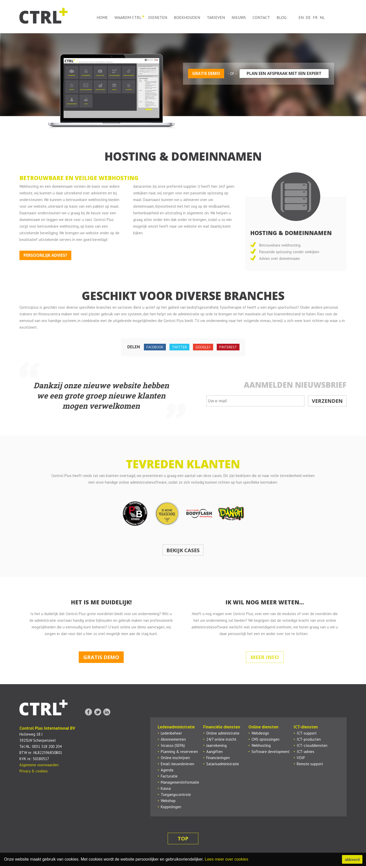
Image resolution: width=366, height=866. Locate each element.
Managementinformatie (180, 782)
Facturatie (169, 776)
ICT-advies (305, 751)
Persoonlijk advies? (45, 255)
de (308, 17)
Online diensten (263, 727)
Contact (261, 17)
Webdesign (260, 733)
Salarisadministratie (222, 763)
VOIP (301, 757)
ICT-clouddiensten (312, 745)
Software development (270, 751)
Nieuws (239, 17)
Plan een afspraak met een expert (284, 73)
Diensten (157, 17)
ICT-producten (309, 739)
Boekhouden (187, 17)
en (301, 17)
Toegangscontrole (176, 794)
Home (102, 17)
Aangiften (214, 751)
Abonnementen (173, 739)
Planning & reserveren (179, 751)
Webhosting (261, 745)
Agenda (167, 770)
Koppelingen (171, 806)
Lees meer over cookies (226, 859)
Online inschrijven (175, 757)
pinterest (228, 347)
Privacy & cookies (33, 771)
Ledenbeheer (171, 733)
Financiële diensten (221, 727)
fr (315, 17)
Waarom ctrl (128, 17)
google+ (203, 347)
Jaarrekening (216, 745)
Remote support (310, 763)
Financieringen (218, 757)
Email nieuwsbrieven (177, 763)
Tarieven (216, 17)
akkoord (352, 859)
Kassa (166, 788)
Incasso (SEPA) (173, 745)
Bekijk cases (183, 550)
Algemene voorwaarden (39, 764)
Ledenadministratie (176, 727)
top (183, 838)
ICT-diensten (306, 727)
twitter (179, 347)
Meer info (264, 657)
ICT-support (307, 733)
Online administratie (222, 733)
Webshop (168, 800)
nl (322, 17)
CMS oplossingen (265, 739)
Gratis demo (206, 73)
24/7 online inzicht (221, 739)
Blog (282, 17)
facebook (154, 347)
